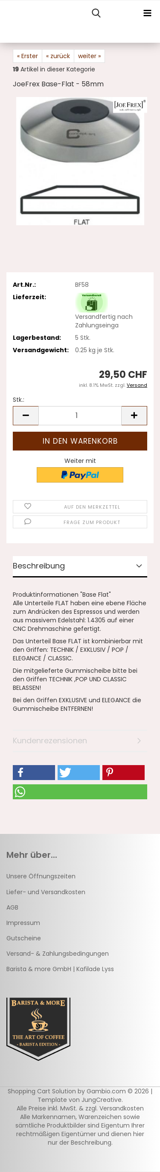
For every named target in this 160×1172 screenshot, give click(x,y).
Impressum (23, 923)
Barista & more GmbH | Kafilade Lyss (60, 969)
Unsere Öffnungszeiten (41, 876)
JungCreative (101, 1099)
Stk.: (18, 399)
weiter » (89, 56)
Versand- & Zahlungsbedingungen (57, 953)
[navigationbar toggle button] (147, 13)
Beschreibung (39, 565)
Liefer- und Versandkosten (45, 892)
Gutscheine (23, 938)
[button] (25, 415)
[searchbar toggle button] (96, 13)
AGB (12, 907)
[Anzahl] (80, 415)
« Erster (27, 56)
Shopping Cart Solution (42, 1091)
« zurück (58, 56)
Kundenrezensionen (50, 740)
